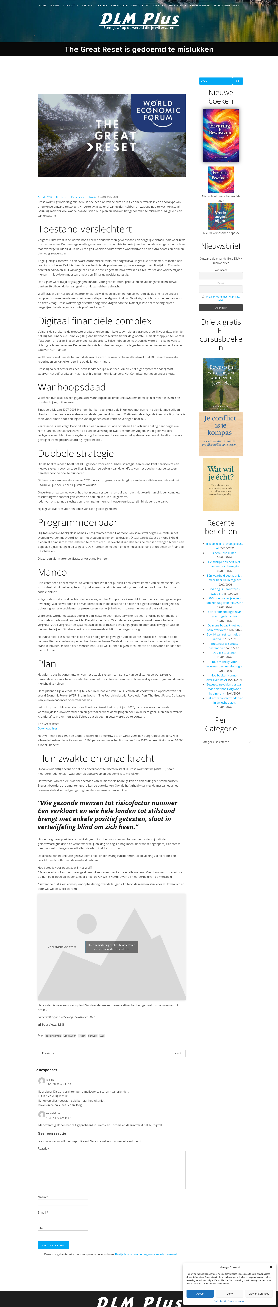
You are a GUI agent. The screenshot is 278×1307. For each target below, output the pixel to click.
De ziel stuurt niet (224, 656)
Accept (200, 1293)
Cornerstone (78, 200)
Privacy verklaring (226, 7)
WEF (102, 1039)
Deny (229, 1293)
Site (40, 1232)
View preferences (259, 1293)
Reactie (44, 1152)
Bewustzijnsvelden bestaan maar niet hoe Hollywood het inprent (224, 692)
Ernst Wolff (70, 1039)
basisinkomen (53, 1039)
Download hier (47, 732)
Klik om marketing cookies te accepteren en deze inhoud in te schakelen (111, 950)
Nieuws (54, 7)
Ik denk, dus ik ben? (225, 556)
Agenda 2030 (45, 200)
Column (102, 7)
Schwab (92, 1039)
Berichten (61, 200)
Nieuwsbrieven (200, 7)
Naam (43, 1201)
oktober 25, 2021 (109, 200)
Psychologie (119, 7)
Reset (82, 1039)
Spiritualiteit (140, 7)
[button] (271, 1267)
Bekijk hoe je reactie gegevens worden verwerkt (147, 1258)
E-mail (43, 1216)
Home (42, 7)
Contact (159, 7)
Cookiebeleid (220, 1301)
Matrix (92, 200)
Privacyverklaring (236, 1301)
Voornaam (221, 273)
